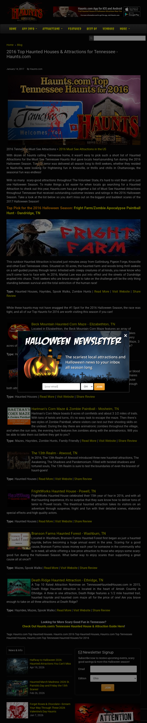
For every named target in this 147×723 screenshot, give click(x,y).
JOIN (99, 386)
